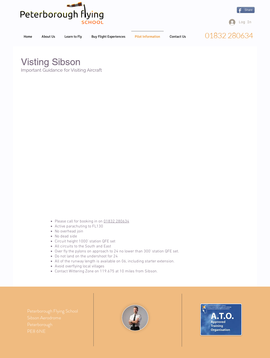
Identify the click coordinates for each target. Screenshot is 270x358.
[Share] (246, 10)
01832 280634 (116, 221)
